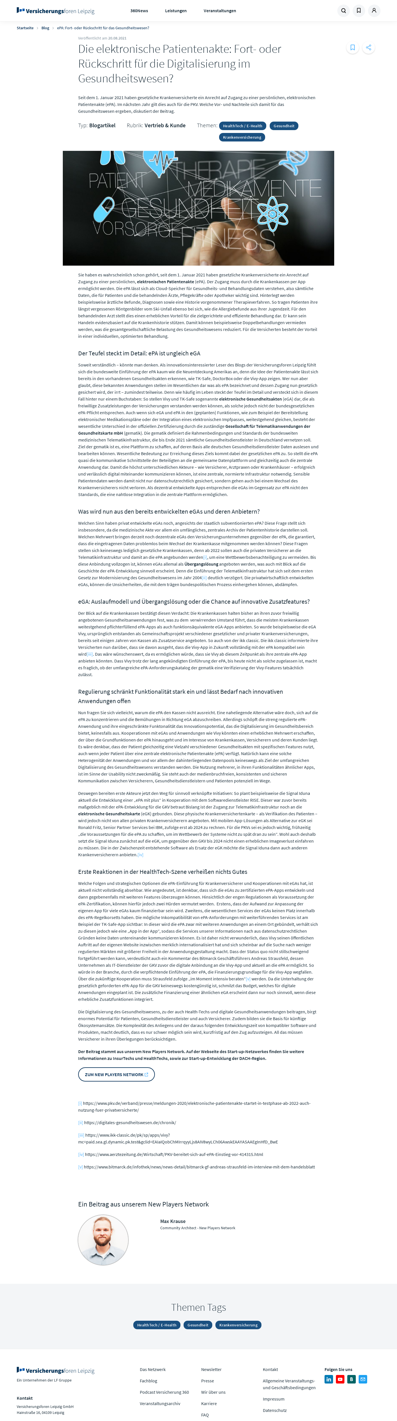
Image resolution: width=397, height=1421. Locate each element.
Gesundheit (284, 125)
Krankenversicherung (242, 137)
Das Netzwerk (153, 1369)
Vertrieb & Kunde (165, 125)
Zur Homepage (57, 10)
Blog (45, 27)
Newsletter (211, 1369)
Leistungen (176, 10)
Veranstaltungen (220, 10)
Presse (207, 1381)
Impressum (273, 1399)
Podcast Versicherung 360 (164, 1392)
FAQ (205, 1415)
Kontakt (270, 1369)
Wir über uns (213, 1392)
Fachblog (148, 1381)
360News (139, 10)
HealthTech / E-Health (242, 125)
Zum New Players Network (114, 1074)
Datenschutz (275, 1410)
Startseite (25, 27)
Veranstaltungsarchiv (160, 1403)
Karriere (209, 1403)
